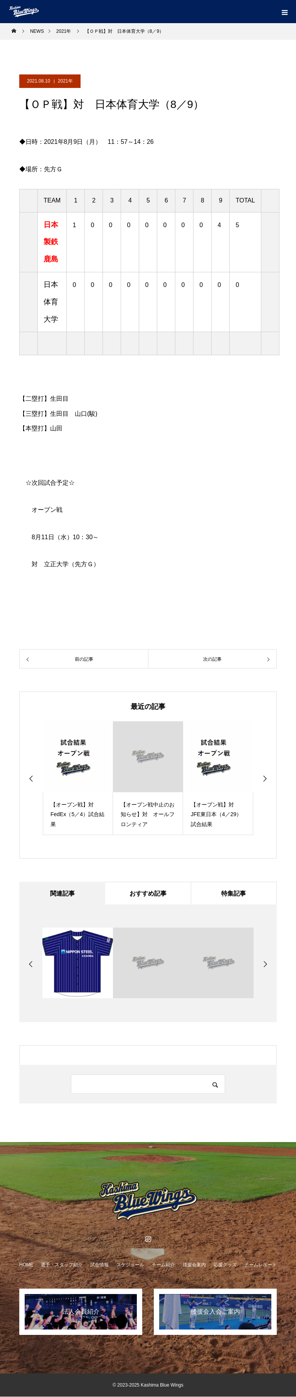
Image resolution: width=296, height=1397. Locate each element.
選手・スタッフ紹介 (61, 1265)
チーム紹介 (163, 1265)
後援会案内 (194, 1265)
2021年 (65, 81)
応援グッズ (225, 1265)
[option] (78, 778)
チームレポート (260, 1265)
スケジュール (130, 1265)
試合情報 (99, 1265)
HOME (26, 1265)
